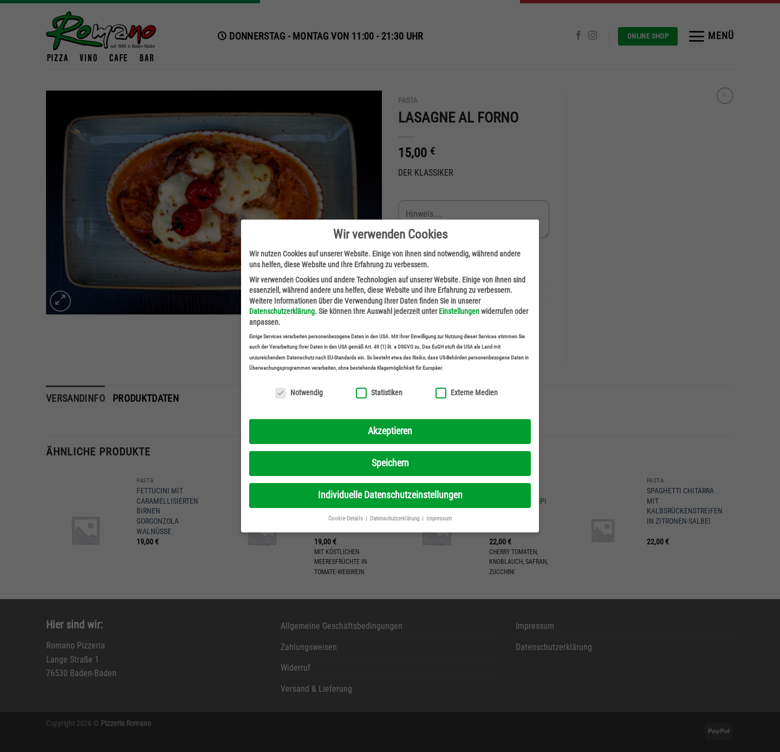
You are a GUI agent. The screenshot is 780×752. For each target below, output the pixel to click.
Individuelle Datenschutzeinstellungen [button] (390, 495)
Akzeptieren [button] (390, 431)
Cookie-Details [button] (346, 518)
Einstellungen (459, 311)
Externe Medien (466, 393)
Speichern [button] (390, 463)
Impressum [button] (439, 518)
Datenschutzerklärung (282, 311)
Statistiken (379, 393)
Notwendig (299, 393)
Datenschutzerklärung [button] (395, 518)
